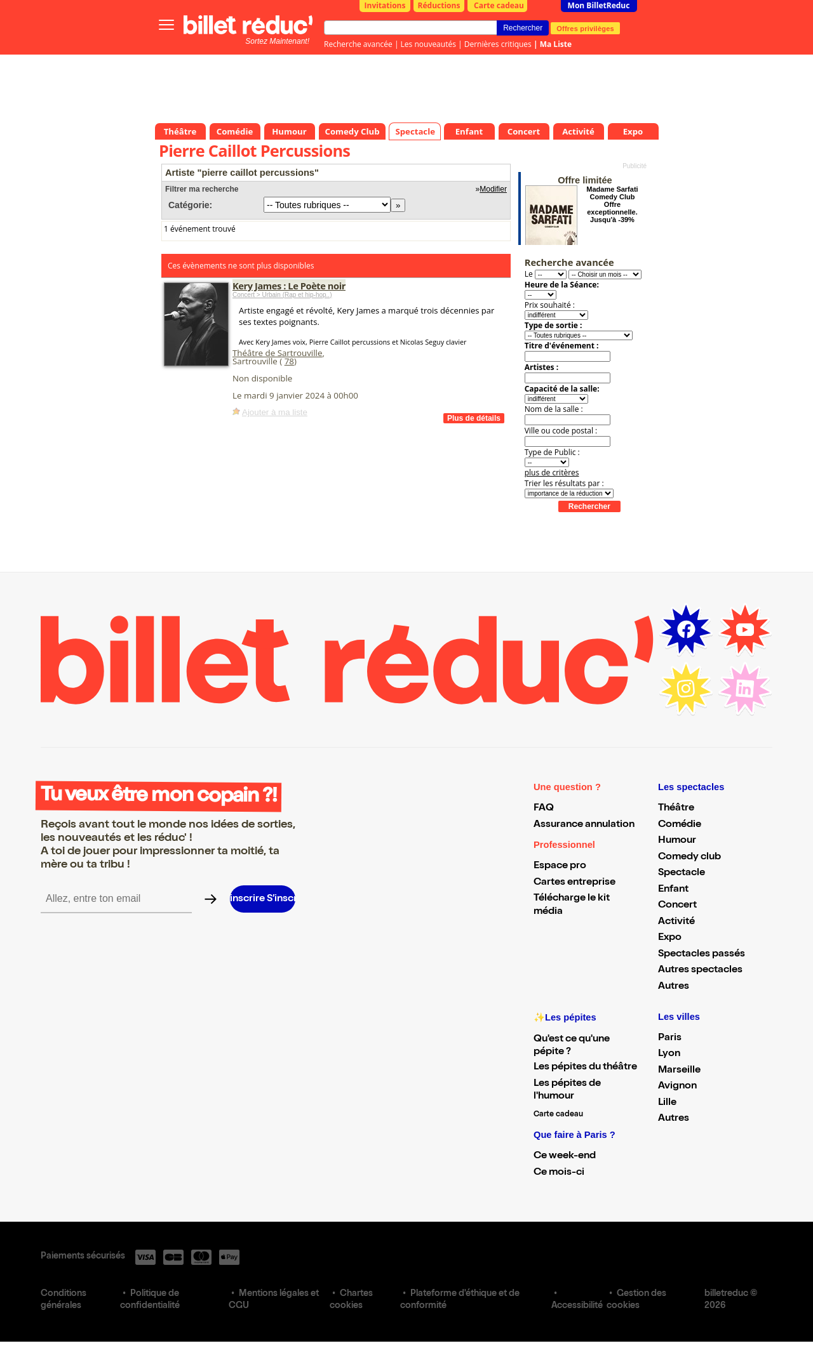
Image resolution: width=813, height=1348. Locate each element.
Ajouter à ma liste (274, 412)
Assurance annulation (584, 825)
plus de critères (552, 472)
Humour (677, 841)
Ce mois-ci (559, 1173)
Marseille (679, 1071)
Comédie (679, 825)
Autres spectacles (700, 970)
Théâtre (676, 808)
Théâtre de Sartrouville (277, 353)
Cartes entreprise (574, 883)
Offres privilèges (585, 28)
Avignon (677, 1086)
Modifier (493, 189)
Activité (676, 922)
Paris (670, 1038)
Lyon (669, 1054)
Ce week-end (565, 1156)
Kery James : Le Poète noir (289, 285)
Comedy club (689, 857)
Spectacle (681, 873)
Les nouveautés (428, 44)
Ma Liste (556, 44)
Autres (673, 987)
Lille (667, 1103)
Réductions (439, 5)
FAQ (544, 808)
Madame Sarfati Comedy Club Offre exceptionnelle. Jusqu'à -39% (612, 204)
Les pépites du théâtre (585, 1067)
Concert (677, 906)
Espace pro (560, 866)
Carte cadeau (499, 5)
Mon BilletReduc (599, 5)
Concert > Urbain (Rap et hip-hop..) (282, 294)
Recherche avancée (358, 44)
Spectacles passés (701, 954)
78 (289, 361)
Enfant (673, 890)
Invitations (385, 5)
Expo (670, 938)
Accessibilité (577, 1306)
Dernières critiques (498, 44)
